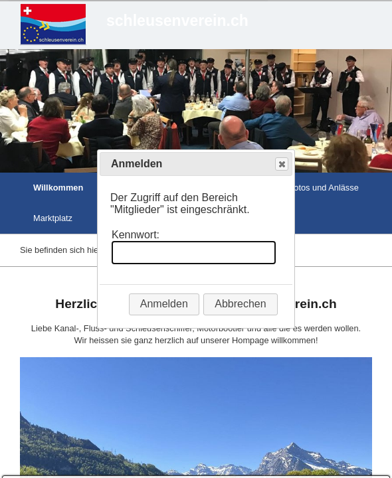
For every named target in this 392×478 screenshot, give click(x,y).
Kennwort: (135, 234)
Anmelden (164, 303)
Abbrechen (240, 303)
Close (281, 164)
